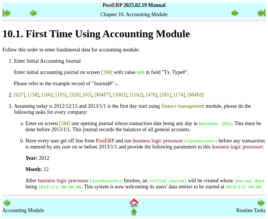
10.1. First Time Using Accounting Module (96, 34)
